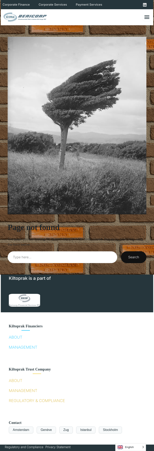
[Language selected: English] (130, 447)
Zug (66, 430)
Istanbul (85, 430)
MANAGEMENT (23, 347)
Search (133, 257)
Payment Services (89, 4)
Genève (46, 430)
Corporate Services (52, 4)
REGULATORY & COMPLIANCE (37, 400)
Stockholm (110, 430)
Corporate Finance (16, 4)
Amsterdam (21, 430)
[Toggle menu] (146, 17)
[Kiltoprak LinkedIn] (145, 4)
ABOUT (15, 337)
